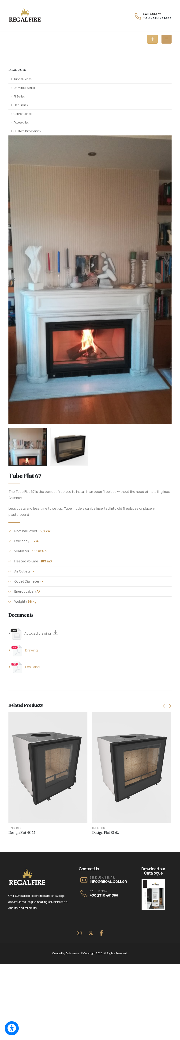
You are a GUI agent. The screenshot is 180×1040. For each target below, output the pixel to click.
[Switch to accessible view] (12, 1028)
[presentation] (14, 279)
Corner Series (22, 114)
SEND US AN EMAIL (102, 877)
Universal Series (24, 88)
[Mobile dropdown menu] (166, 39)
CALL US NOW (152, 14)
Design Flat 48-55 (21, 832)
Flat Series (21, 105)
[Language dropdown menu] (152, 39)
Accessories (21, 122)
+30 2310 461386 (157, 17)
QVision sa (73, 953)
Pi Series (19, 96)
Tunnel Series (22, 79)
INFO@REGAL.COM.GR (108, 881)
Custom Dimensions (27, 131)
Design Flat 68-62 (105, 832)
